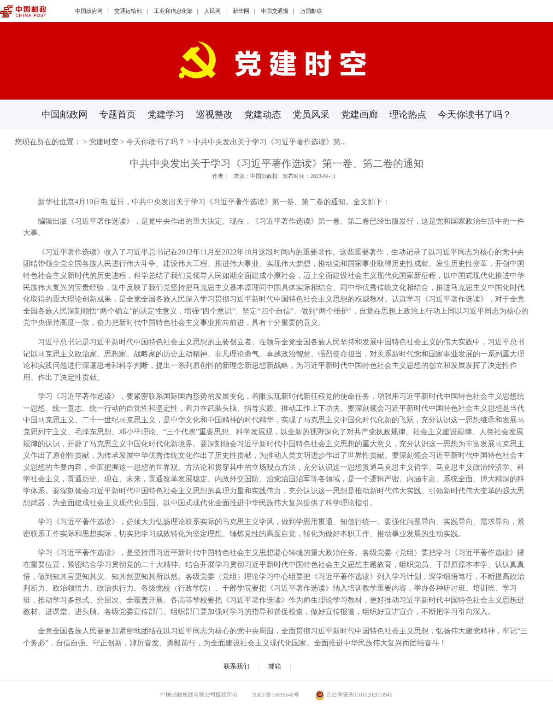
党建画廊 (359, 114)
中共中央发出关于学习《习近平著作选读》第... (269, 142)
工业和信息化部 (173, 11)
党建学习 (165, 114)
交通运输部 (128, 11)
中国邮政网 (64, 114)
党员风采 (311, 114)
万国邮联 (311, 11)
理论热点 (407, 114)
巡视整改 (214, 114)
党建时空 (103, 142)
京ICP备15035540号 (275, 694)
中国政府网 (89, 11)
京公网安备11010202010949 (354, 694)
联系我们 (236, 666)
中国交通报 (274, 11)
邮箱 (274, 666)
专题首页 (117, 114)
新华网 (241, 11)
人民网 (212, 11)
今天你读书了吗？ (475, 114)
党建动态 (262, 114)
